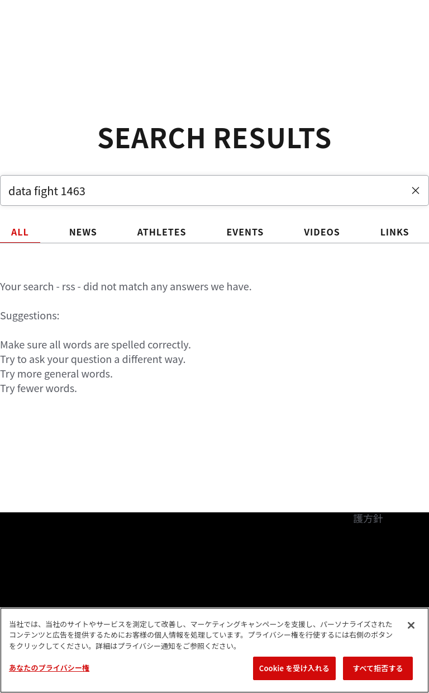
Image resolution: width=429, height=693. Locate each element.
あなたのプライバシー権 (49, 667)
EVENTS (245, 231)
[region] (214, 650)
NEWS (83, 231)
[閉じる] (411, 625)
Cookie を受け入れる (294, 668)
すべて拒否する (377, 668)
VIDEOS (322, 231)
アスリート (166, 42)
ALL (20, 231)
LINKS (394, 231)
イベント (38, 42)
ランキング (100, 42)
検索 (364, 42)
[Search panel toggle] (392, 42)
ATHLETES (162, 231)
